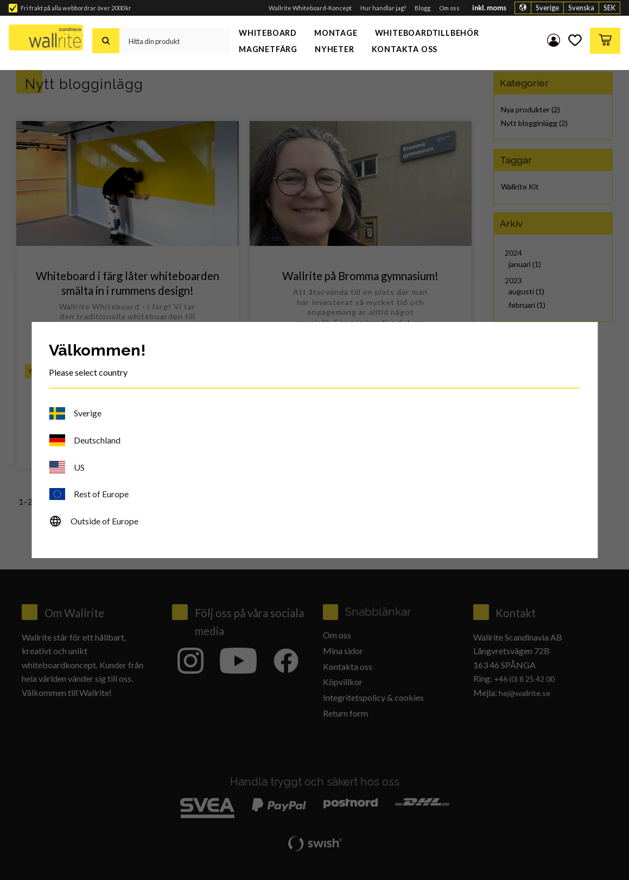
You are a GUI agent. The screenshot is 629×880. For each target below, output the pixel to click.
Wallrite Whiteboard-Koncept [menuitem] (310, 7)
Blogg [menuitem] (422, 7)
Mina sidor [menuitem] (551, 40)
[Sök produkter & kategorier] (174, 40)
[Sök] (105, 40)
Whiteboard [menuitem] (268, 32)
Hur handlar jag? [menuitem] (383, 7)
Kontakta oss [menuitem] (405, 49)
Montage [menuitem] (336, 32)
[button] (574, 40)
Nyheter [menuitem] (334, 49)
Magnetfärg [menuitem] (268, 49)
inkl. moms (489, 8)
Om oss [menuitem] (449, 7)
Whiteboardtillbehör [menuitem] (427, 32)
